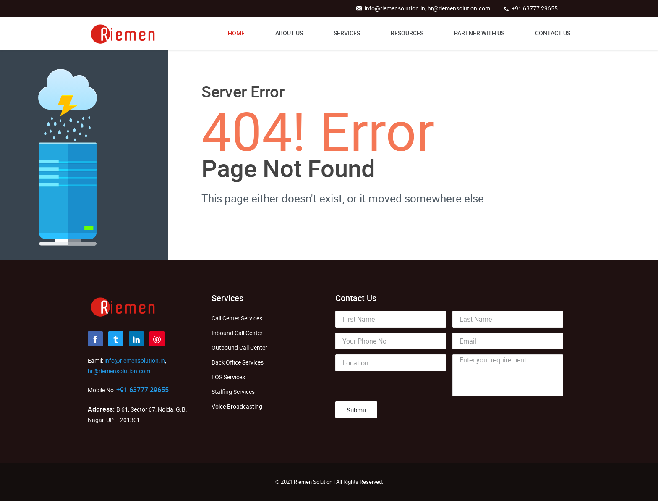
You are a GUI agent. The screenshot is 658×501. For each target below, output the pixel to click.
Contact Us (552, 33)
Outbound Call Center (239, 347)
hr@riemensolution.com (119, 371)
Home (236, 33)
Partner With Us (479, 33)
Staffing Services (233, 392)
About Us (289, 33)
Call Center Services (237, 318)
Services (347, 33)
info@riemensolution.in (134, 361)
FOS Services (228, 377)
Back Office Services (238, 362)
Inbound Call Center (237, 333)
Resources (407, 33)
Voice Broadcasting (237, 406)
